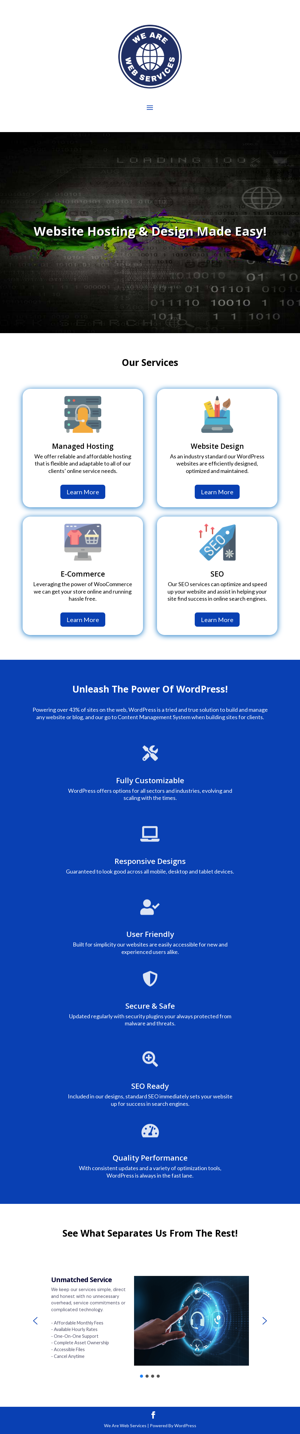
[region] (150, 1321)
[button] (35, 1321)
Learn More (83, 492)
